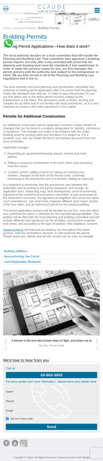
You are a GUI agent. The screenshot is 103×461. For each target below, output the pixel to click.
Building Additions (15, 249)
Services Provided (26, 26)
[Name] (51, 390)
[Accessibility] (6, 5)
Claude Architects (14, 227)
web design (83, 455)
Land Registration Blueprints (22, 259)
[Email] (51, 409)
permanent (27, 161)
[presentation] (51, 301)
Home (7, 26)
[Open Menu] (97, 5)
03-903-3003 (51, 373)
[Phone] (51, 399)
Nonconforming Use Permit (21, 254)
